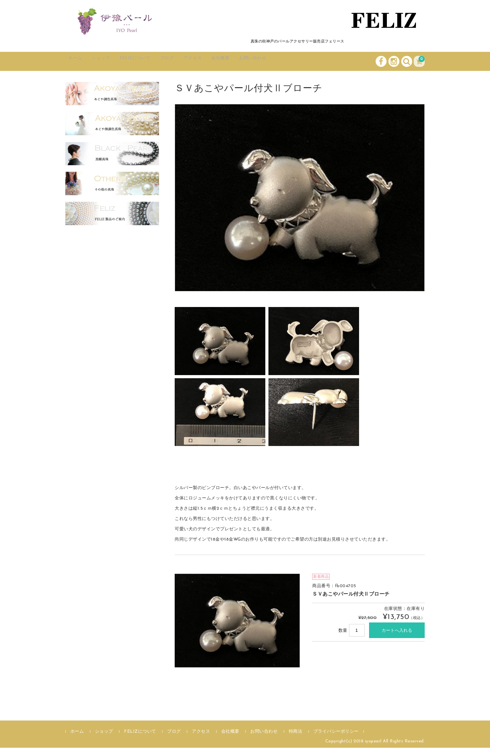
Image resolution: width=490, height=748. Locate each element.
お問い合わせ (294, 61)
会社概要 (255, 61)
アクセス (221, 61)
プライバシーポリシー (336, 732)
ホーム (80, 61)
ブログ (190, 61)
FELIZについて (152, 61)
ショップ (110, 61)
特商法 (295, 732)
